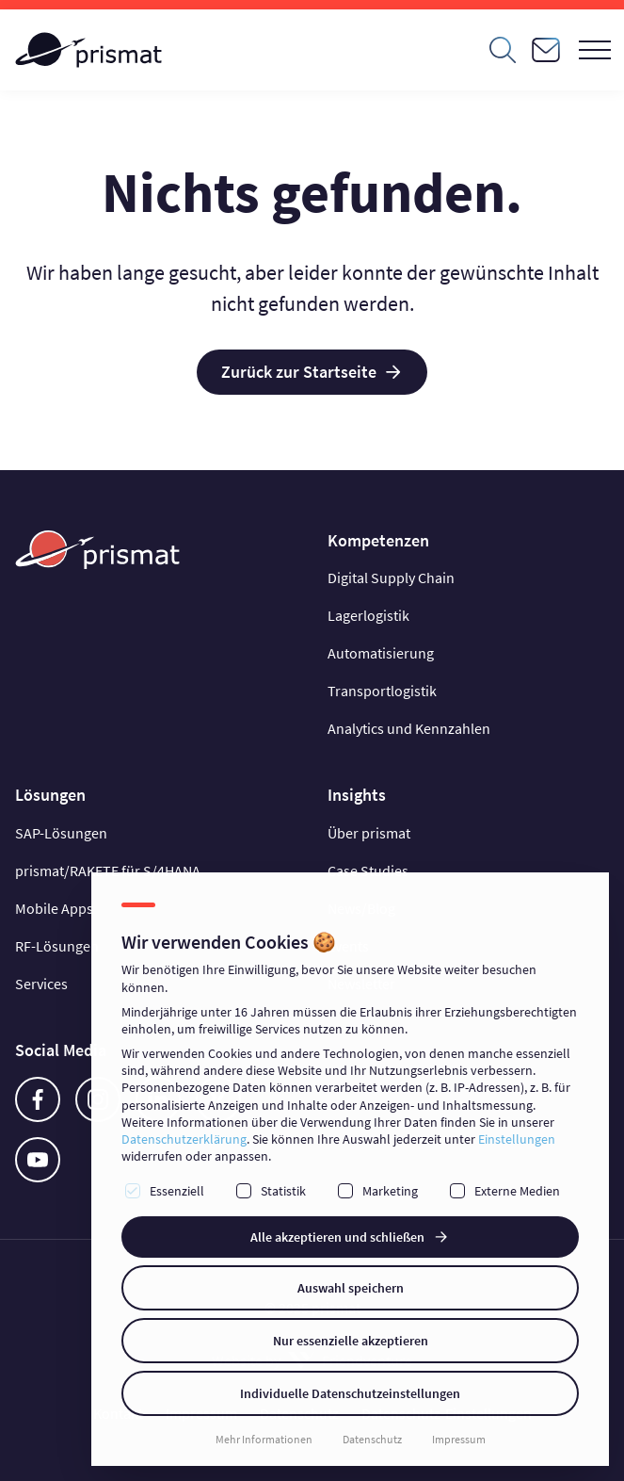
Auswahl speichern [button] (350, 1287)
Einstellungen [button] (516, 1139)
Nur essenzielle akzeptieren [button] (350, 1340)
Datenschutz (372, 1439)
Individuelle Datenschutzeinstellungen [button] (350, 1393)
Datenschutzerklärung (184, 1139)
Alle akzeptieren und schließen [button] (337, 1237)
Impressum (459, 1439)
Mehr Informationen (264, 1439)
